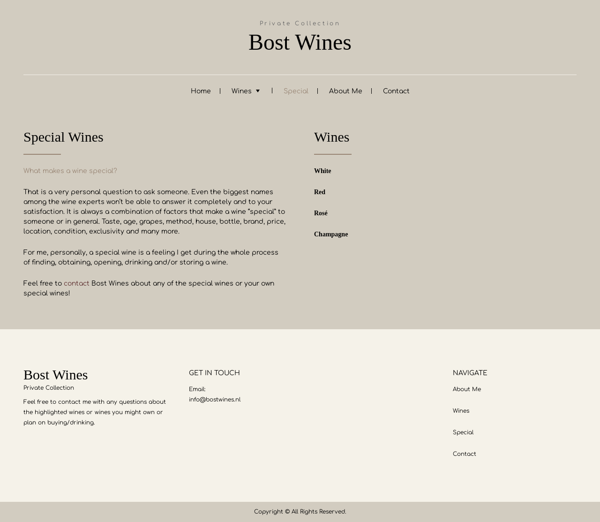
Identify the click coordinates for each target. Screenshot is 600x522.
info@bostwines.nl (214, 399)
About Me (345, 91)
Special (296, 91)
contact (77, 283)
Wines (242, 91)
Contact (396, 91)
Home (201, 91)
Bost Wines (300, 42)
